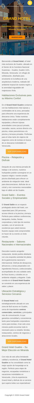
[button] (17, 37)
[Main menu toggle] (29, 2)
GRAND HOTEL (17, 18)
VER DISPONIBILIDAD (17, 152)
